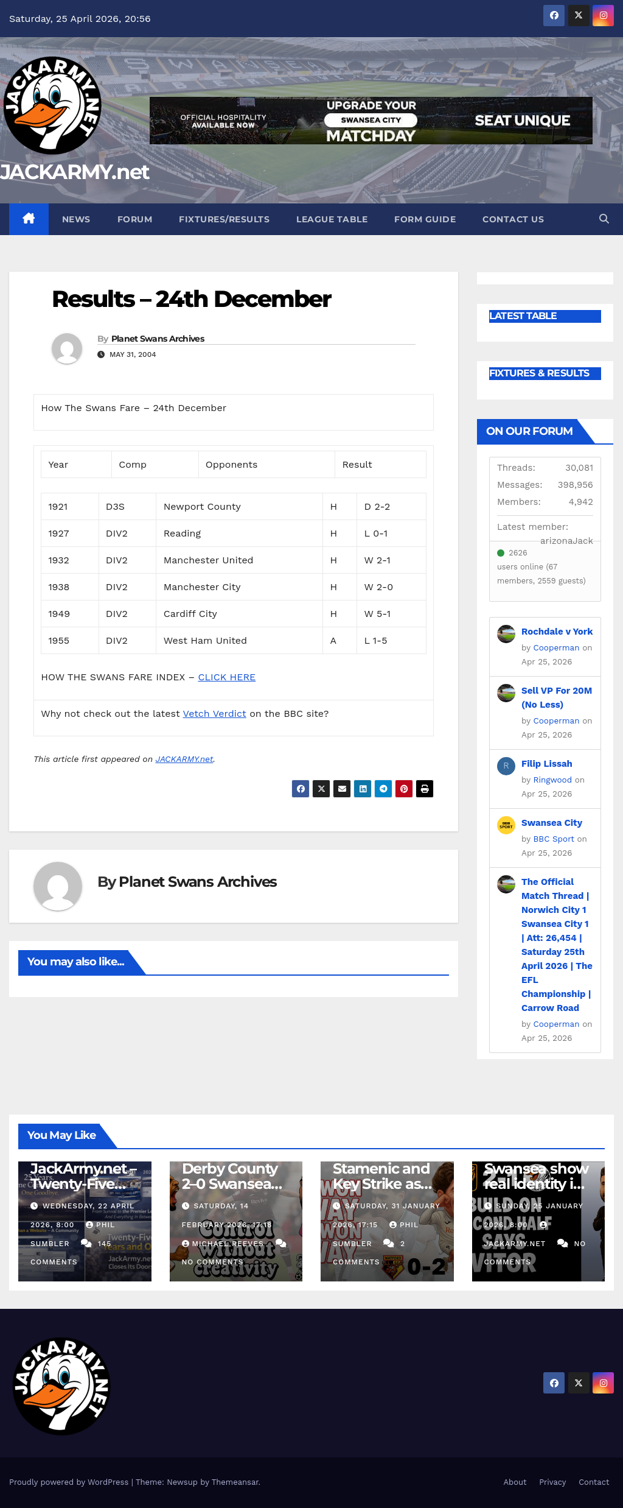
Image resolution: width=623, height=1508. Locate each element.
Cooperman (557, 647)
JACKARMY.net (75, 172)
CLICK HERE (227, 677)
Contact (594, 1482)
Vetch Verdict (214, 713)
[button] (604, 219)
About (514, 1482)
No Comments (213, 1262)
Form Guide (425, 219)
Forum (135, 219)
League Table (331, 219)
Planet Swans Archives (157, 338)
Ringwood (553, 779)
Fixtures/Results (224, 219)
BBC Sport (554, 839)
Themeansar (235, 1482)
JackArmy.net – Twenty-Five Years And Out (83, 1184)
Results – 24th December (191, 298)
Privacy (552, 1482)
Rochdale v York (557, 631)
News (76, 219)
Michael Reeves (224, 1243)
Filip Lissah (547, 763)
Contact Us (513, 219)
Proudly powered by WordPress (70, 1482)
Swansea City (551, 822)
